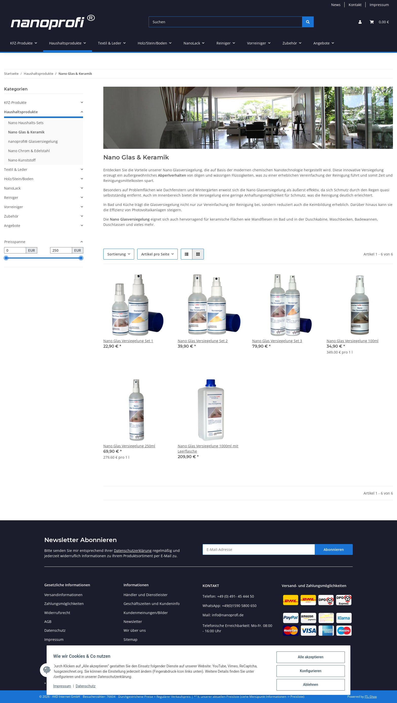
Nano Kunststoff (21, 160)
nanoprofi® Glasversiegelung (33, 141)
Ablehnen (308, 685)
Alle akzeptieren (309, 659)
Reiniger (11, 197)
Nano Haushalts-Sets (26, 122)
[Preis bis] (61, 250)
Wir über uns (135, 630)
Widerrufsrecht (57, 612)
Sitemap (130, 639)
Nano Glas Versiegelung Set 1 (128, 340)
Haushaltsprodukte (21, 111)
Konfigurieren (309, 672)
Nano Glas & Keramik (26, 132)
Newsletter (133, 621)
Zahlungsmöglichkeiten (64, 603)
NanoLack (12, 188)
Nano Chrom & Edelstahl (29, 150)
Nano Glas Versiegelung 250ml (129, 445)
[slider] (6, 258)
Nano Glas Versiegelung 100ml (353, 340)
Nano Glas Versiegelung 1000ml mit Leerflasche (208, 448)
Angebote (12, 225)
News (336, 4)
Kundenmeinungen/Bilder (146, 612)
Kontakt (355, 4)
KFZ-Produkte (15, 102)
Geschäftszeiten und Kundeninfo (152, 603)
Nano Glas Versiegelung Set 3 (277, 340)
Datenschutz (87, 687)
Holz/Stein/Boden (18, 178)
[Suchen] (225, 21)
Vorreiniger (13, 206)
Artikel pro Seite (155, 254)
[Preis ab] (15, 250)
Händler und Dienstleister (146, 594)
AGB (47, 621)
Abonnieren (334, 549)
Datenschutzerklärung (133, 550)
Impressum (64, 687)
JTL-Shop (371, 696)
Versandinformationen (63, 594)
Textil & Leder (15, 169)
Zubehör (11, 216)
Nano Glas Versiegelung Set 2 (203, 340)
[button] (360, 22)
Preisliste (131, 648)
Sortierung (116, 254)
